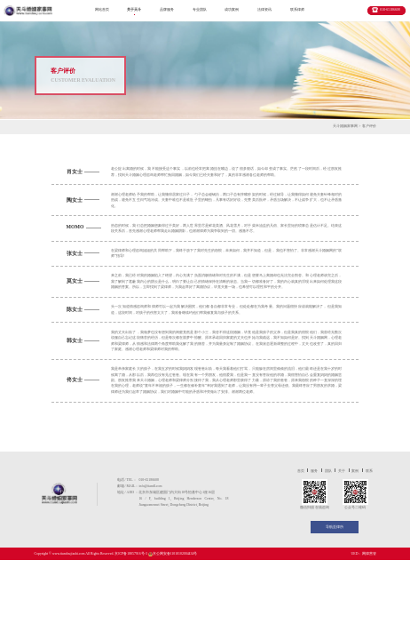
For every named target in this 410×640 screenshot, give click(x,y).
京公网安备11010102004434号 (175, 554)
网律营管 (369, 554)
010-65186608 (389, 10)
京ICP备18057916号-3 (131, 554)
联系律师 (297, 9)
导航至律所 (334, 527)
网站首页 (102, 9)
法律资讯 (264, 9)
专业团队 (200, 9)
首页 (300, 470)
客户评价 (369, 126)
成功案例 (232, 9)
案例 (355, 470)
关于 (341, 470)
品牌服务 (167, 9)
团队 (328, 470)
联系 (369, 470)
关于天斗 (134, 9)
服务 (314, 470)
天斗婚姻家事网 (345, 126)
